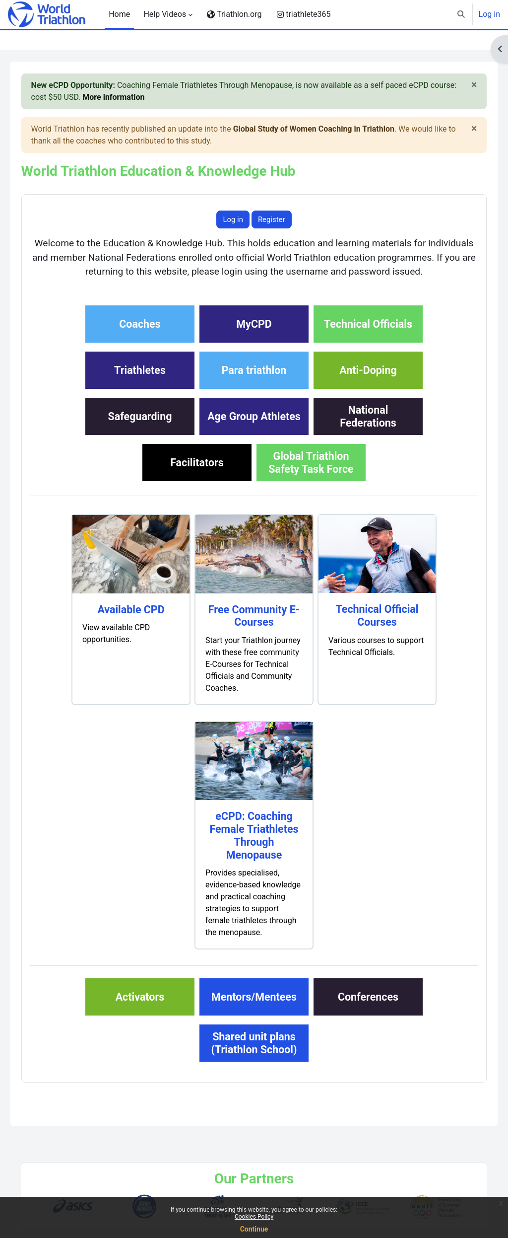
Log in (489, 14)
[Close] (460, 84)
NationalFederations (368, 430)
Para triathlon (254, 384)
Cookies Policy (254, 1216)
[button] (461, 14)
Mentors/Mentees (254, 1011)
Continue (254, 1229)
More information (156, 97)
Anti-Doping (367, 384)
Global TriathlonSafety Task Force (310, 477)
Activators (140, 1011)
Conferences (368, 1011)
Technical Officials (368, 338)
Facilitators (197, 477)
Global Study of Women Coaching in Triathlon (327, 129)
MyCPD (253, 338)
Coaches (139, 338)
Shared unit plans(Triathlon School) (254, 1057)
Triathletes (140, 384)
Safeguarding (140, 431)
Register (271, 219)
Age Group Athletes (254, 431)
